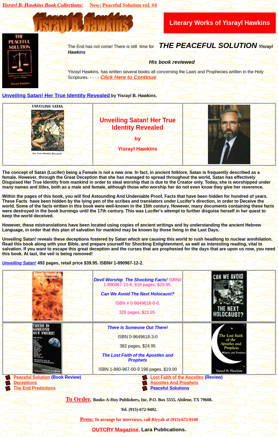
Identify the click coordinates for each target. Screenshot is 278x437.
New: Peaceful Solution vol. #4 (123, 5)
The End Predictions (35, 388)
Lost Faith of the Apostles (177, 377)
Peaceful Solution (32, 377)
